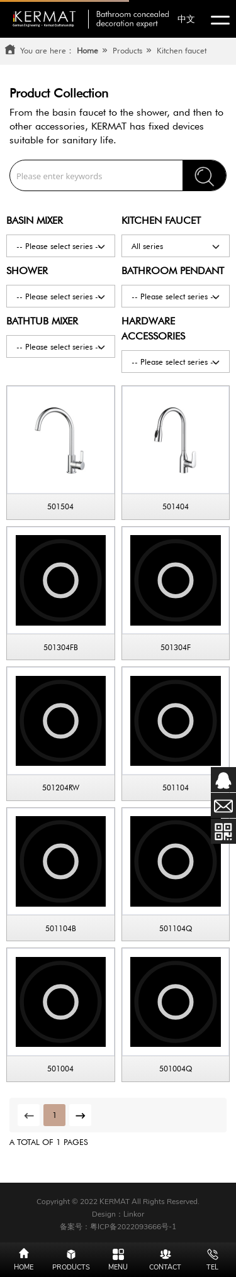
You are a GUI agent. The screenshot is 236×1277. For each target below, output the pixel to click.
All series (177, 245)
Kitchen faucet (181, 50)
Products (127, 50)
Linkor (133, 1214)
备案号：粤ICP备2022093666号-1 (118, 1227)
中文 (186, 19)
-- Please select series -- (61, 245)
